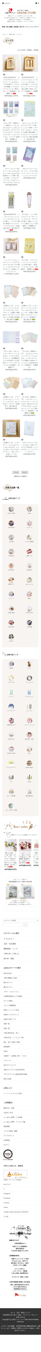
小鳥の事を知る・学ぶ (11, 1033)
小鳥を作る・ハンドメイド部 (14, 1037)
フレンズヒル (29, 679)
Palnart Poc (11, 736)
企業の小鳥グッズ (10, 1019)
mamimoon (11, 623)
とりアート (29, 524)
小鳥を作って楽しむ (11, 954)
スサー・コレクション (11, 992)
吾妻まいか (11, 581)
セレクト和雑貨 (11, 793)
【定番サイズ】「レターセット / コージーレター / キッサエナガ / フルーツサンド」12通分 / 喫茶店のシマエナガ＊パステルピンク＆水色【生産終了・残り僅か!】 (11, 312)
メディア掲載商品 (10, 1005)
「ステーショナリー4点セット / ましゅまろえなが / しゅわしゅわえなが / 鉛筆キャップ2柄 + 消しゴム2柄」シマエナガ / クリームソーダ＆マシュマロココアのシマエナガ (11, 175)
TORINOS (11, 553)
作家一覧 (7, 1024)
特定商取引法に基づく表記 (12, 1315)
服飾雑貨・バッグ (11, 949)
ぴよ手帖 (11, 538)
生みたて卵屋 (11, 510)
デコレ (29, 665)
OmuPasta (11, 567)
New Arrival (7, 973)
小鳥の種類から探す (10, 978)
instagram (7, 1193)
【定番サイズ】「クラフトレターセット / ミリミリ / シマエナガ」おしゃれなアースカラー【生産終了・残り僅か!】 (11, 401)
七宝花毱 (29, 623)
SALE (6, 1051)
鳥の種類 (9, 27)
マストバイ (29, 27)
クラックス (29, 707)
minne (6, 1207)
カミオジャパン (29, 693)
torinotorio (29, 567)
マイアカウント (9, 1135)
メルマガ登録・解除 (10, 1131)
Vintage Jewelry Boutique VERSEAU (16, 1212)
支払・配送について (23, 1312)
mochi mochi (29, 609)
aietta (29, 510)
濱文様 (11, 665)
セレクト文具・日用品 (11, 807)
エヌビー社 (11, 679)
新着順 (36, 50)
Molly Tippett (29, 764)
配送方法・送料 (9, 1108)
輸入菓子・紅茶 (29, 736)
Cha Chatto (11, 524)
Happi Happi (11, 609)
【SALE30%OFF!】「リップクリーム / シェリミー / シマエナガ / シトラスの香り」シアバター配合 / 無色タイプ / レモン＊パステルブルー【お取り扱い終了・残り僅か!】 (11, 222)
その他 (6, 1216)
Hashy (29, 778)
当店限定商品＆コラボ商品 (13, 996)
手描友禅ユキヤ (11, 722)
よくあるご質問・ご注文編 (13, 1117)
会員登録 (7, 1140)
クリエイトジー (11, 707)
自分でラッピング (10, 1065)
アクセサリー (9, 939)
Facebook (7, 1198)
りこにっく (11, 595)
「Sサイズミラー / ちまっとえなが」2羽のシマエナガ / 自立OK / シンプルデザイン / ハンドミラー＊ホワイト (29, 447)
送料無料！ (7, 1047)
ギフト (36, 27)
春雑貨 (16, 27)
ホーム (5, 34)
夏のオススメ (8, 987)
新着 (3, 27)
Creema (6, 1203)
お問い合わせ (20, 1317)
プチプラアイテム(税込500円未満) (15, 1074)
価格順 (29, 50)
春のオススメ (8, 982)
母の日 (22, 27)
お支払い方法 (8, 1113)
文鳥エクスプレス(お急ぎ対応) (14, 1069)
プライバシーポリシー (30, 1315)
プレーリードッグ (29, 722)
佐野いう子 (29, 552)
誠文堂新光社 (29, 793)
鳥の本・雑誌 (9, 958)
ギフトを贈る (8, 1001)
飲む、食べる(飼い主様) (12, 1042)
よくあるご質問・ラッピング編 (14, 1122)
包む (29, 750)
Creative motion (11, 750)
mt (11, 778)
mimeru (11, 638)
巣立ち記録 (7, 1079)
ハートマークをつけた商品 (13, 1093)
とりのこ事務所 (29, 538)
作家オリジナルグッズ (11, 1014)
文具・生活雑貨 (10, 944)
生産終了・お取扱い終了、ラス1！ (15, 1056)
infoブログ (7, 1184)
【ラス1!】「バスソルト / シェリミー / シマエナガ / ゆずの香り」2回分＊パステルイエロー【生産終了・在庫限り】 (29, 264)
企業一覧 (11, 34)
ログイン (7, 1145)
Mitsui (29, 595)
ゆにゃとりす (29, 581)
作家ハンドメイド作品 (11, 1010)
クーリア (19, 34)
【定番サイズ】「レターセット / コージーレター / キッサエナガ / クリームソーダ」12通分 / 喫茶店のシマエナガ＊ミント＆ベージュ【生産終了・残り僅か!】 (29, 312)
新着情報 (7, 1126)
